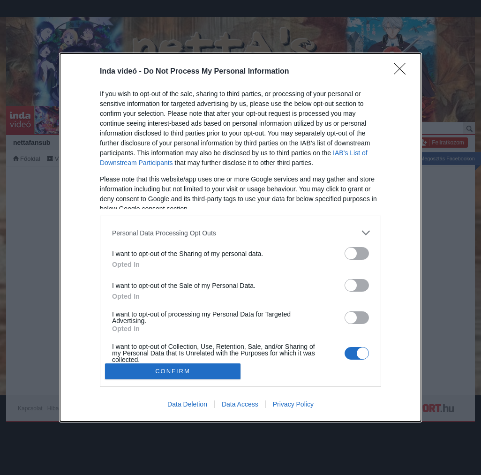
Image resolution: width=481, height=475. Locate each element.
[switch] (357, 253)
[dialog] (240, 237)
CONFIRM (172, 370)
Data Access (240, 404)
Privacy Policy (293, 404)
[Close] (403, 72)
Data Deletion (187, 404)
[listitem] (240, 233)
